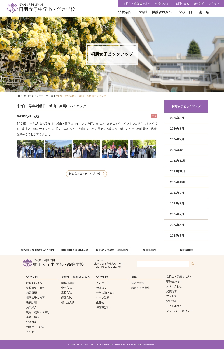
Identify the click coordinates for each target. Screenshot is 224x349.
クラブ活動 (102, 297)
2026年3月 (177, 128)
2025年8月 (177, 203)
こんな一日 (102, 282)
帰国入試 (66, 297)
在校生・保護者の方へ (137, 3)
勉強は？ (101, 287)
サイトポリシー (175, 305)
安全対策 (31, 322)
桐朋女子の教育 (35, 297)
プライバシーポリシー (179, 310)
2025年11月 (177, 171)
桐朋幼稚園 (186, 250)
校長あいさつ (34, 282)
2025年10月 (178, 182)
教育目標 (31, 292)
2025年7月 (177, 214)
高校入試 (66, 292)
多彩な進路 (137, 282)
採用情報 (171, 301)
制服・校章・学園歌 (38, 312)
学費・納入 (32, 317)
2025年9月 (177, 193)
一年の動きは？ (105, 292)
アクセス (214, 3)
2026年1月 (177, 150)
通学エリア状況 (35, 326)
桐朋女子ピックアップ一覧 (38, 96)
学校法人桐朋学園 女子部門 (37, 250)
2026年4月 (177, 118)
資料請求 (199, 3)
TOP (19, 96)
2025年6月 (177, 225)
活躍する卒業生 (140, 287)
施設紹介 (31, 307)
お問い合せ (182, 3)
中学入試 (66, 287)
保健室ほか (102, 307)
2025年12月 (178, 161)
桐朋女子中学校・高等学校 (112, 250)
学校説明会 (67, 282)
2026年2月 (177, 139)
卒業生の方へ (163, 3)
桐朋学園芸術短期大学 (74, 250)
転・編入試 (67, 302)
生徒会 (100, 302)
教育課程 (31, 302)
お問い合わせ (174, 286)
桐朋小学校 (149, 250)
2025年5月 (177, 235)
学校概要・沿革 (35, 287)
